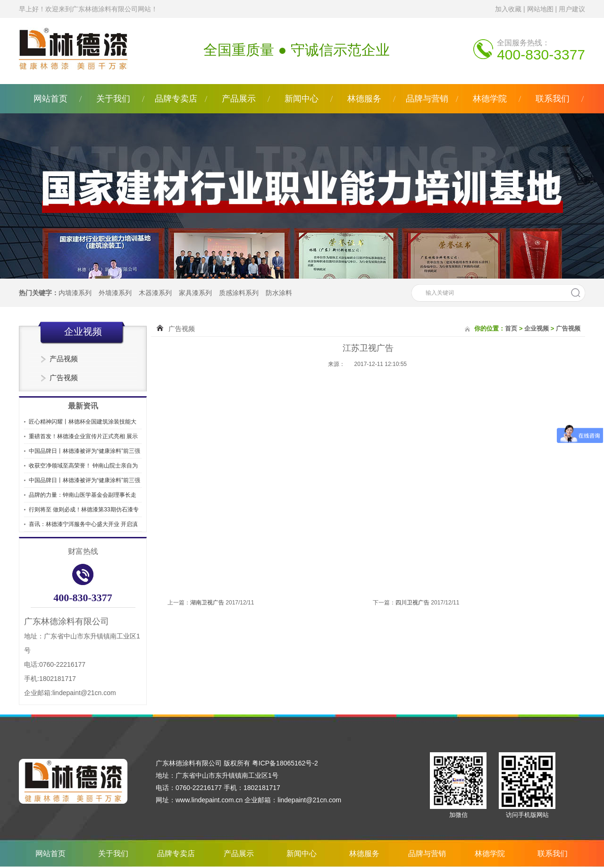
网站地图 (540, 9)
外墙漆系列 (115, 293)
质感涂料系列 (239, 293)
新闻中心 (302, 98)
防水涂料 (279, 293)
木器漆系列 (155, 293)
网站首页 (50, 98)
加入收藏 (508, 9)
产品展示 (239, 98)
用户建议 (572, 9)
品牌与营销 (427, 98)
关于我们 (113, 98)
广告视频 (64, 378)
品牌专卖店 (176, 98)
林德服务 (364, 98)
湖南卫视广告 (207, 602)
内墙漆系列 (75, 293)
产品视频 (64, 359)
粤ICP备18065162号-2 (285, 763)
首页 (511, 328)
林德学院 (490, 98)
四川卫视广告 (412, 602)
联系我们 (553, 98)
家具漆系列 (195, 293)
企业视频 (536, 328)
